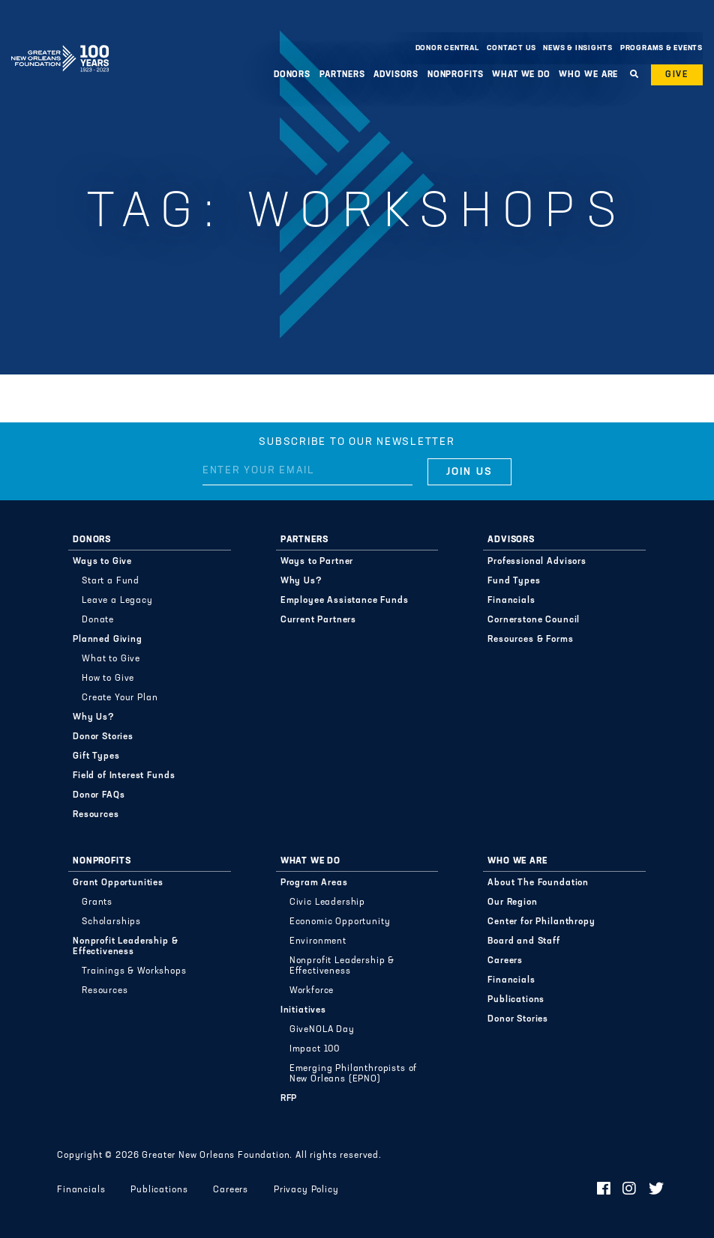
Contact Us (511, 48)
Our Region (512, 902)
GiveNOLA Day (322, 1029)
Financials (511, 600)
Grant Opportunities (118, 883)
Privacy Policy (306, 1190)
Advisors (396, 74)
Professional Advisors (537, 561)
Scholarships (111, 921)
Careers (505, 960)
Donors (292, 74)
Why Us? (94, 717)
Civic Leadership (327, 902)
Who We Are (588, 74)
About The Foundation (538, 883)
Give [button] (676, 74)
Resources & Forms (530, 639)
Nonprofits (456, 74)
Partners (342, 74)
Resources (96, 814)
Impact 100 (315, 1049)
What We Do (521, 74)
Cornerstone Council (534, 620)
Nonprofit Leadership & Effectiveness (125, 946)
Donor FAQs (98, 795)
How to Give (108, 678)
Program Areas (314, 883)
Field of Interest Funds (124, 775)
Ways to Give (102, 561)
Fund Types (514, 581)
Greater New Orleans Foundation (60, 44)
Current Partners (318, 620)
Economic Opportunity (340, 921)
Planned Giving (107, 639)
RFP (289, 1098)
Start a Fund (111, 581)
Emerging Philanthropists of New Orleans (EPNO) (354, 1074)
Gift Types (96, 756)
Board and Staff (524, 941)
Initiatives (303, 1010)
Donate (98, 620)
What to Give (111, 659)
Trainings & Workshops (134, 971)
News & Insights (578, 48)
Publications (516, 999)
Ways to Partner (317, 561)
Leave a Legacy (117, 600)
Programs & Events (661, 48)
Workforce (312, 990)
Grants (97, 902)
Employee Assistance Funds (344, 600)
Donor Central (447, 48)
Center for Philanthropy (541, 921)
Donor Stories (103, 736)
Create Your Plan (120, 698)
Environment (318, 941)
